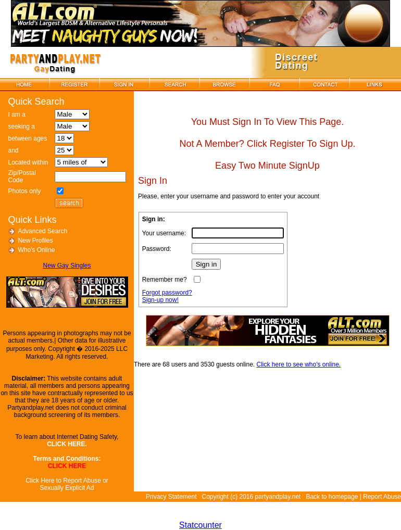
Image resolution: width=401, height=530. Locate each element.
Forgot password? (167, 292)
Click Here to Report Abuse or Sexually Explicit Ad (67, 484)
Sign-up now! (160, 300)
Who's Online (36, 250)
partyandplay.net (278, 496)
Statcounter (200, 525)
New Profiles (35, 240)
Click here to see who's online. (299, 364)
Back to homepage (332, 496)
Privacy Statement (171, 496)
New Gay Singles (67, 265)
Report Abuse (382, 496)
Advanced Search (42, 231)
